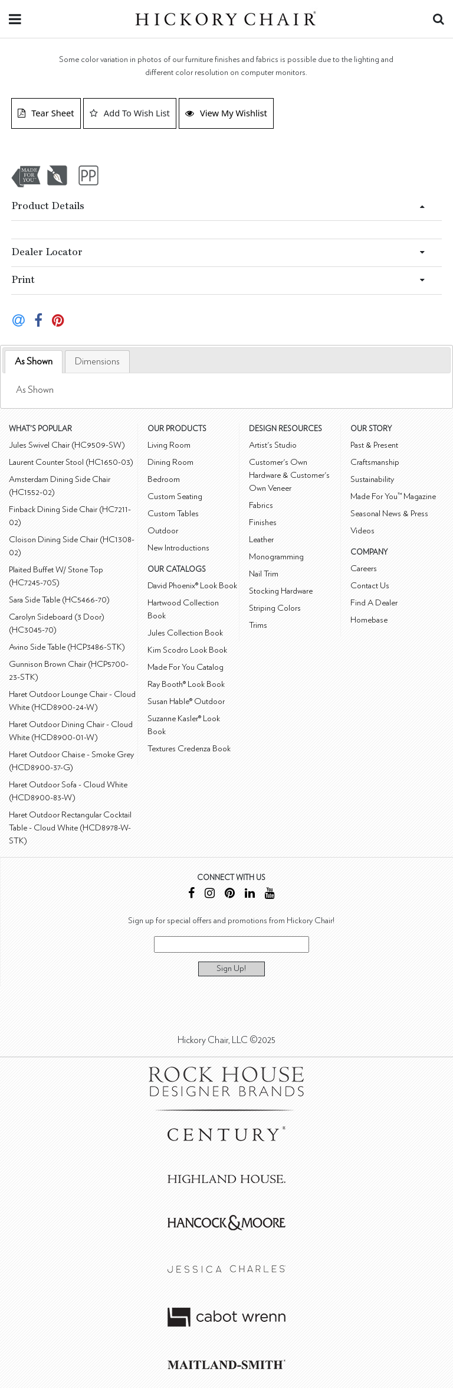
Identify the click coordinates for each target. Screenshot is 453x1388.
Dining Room (170, 462)
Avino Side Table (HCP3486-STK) (67, 647)
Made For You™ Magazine (393, 496)
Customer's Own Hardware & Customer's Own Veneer (289, 475)
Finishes (263, 522)
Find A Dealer (374, 602)
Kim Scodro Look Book (187, 650)
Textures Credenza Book (189, 748)
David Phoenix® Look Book (192, 585)
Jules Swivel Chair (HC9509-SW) (67, 445)
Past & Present (374, 445)
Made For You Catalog (185, 667)
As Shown (33, 361)
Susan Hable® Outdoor (186, 701)
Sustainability (372, 479)
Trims (258, 625)
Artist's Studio (273, 445)
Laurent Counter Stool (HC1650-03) (71, 462)
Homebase (369, 619)
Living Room (169, 445)
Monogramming (276, 556)
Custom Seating (174, 496)
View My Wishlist (226, 113)
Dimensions (97, 361)
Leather (261, 539)
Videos (362, 530)
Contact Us (369, 585)
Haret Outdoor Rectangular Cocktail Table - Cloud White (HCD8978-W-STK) (70, 827)
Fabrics (261, 505)
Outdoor (162, 530)
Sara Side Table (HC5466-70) (59, 599)
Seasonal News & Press (389, 513)
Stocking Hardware (281, 591)
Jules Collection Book (185, 632)
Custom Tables (173, 513)
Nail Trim (263, 573)
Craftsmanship (374, 462)
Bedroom (163, 479)
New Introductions (178, 547)
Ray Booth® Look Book (186, 684)
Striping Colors (275, 608)
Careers (363, 568)
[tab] (34, 361)
